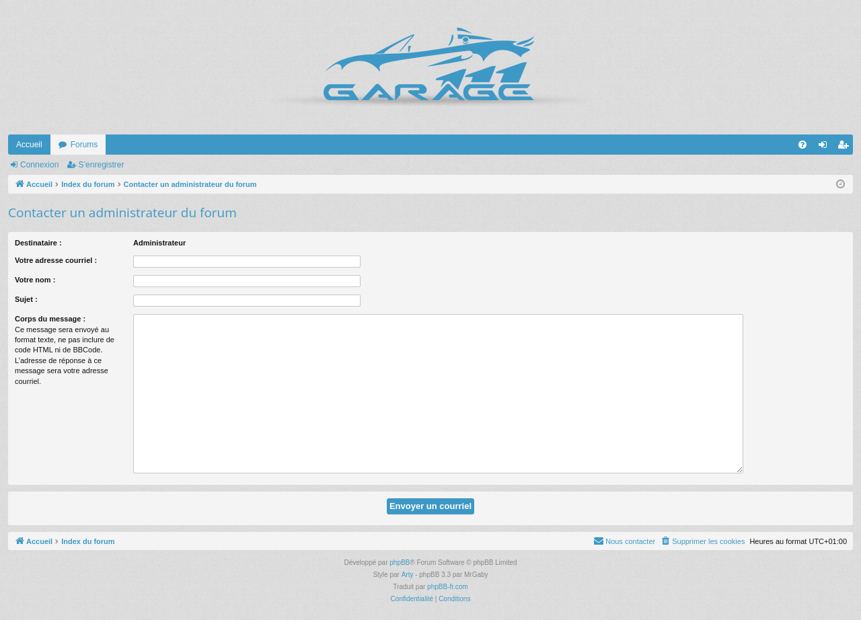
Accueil (29, 144)
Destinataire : (38, 243)
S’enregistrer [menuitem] (846, 147)
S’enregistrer (101, 164)
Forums (84, 144)
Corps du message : (50, 319)
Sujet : (26, 299)
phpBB (399, 562)
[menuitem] (802, 144)
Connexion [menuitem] (826, 147)
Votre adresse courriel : (56, 260)
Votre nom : (35, 280)
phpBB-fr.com (447, 586)
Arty (408, 574)
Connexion (39, 164)
